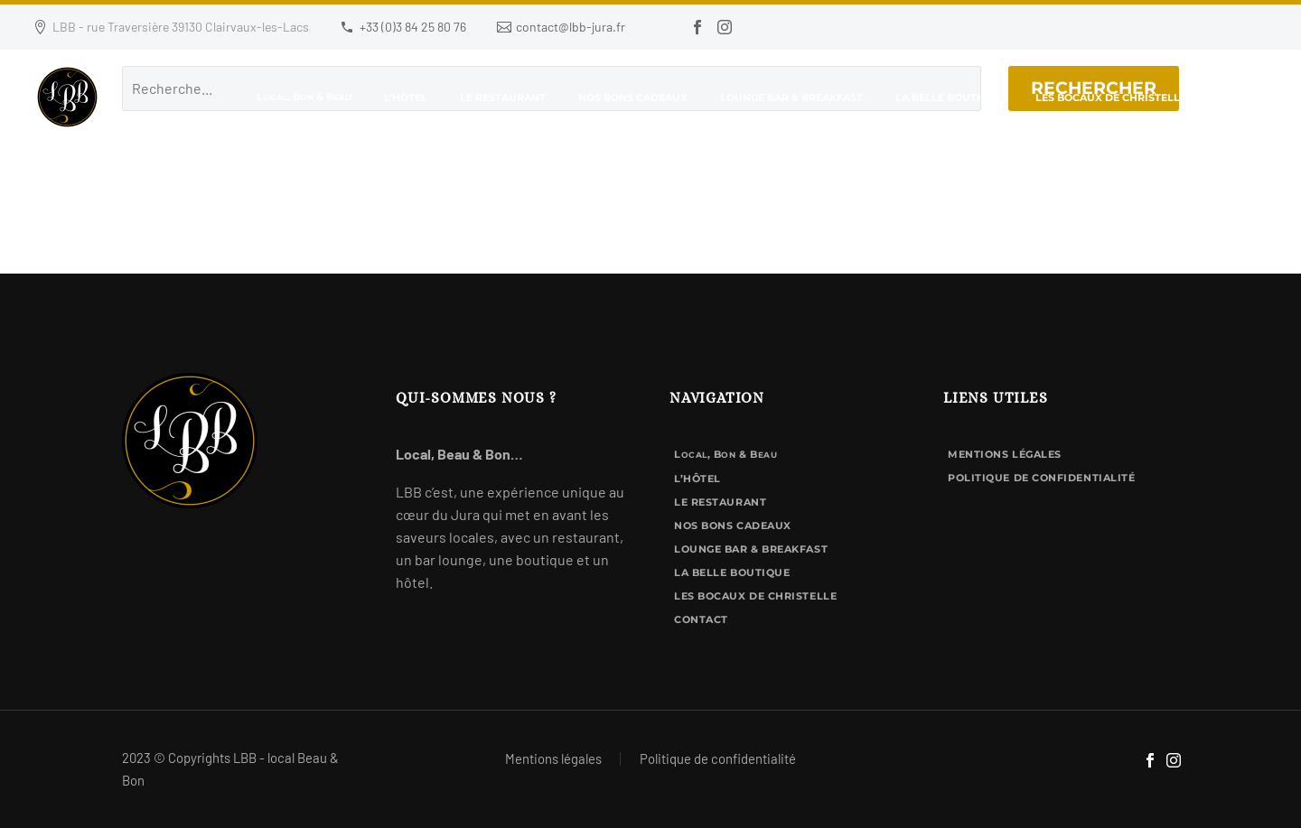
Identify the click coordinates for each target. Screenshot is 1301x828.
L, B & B (304, 96)
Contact (1244, 97)
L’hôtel (405, 97)
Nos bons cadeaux (633, 97)
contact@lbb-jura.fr (570, 26)
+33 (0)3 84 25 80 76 (413, 26)
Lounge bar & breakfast (791, 97)
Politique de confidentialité (1041, 477)
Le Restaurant (503, 97)
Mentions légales (1005, 454)
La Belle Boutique (949, 97)
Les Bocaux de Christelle (1110, 97)
